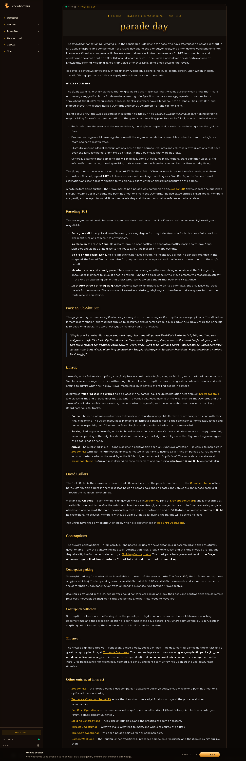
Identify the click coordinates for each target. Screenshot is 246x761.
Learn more (188, 754)
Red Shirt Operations (170, 523)
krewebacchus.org (83, 461)
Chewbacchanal (201, 483)
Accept (209, 754)
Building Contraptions (136, 554)
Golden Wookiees (82, 739)
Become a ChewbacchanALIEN (91, 699)
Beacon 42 (78, 451)
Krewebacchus (209, 394)
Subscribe (21, 732)
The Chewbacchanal (85, 733)
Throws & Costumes (116, 652)
